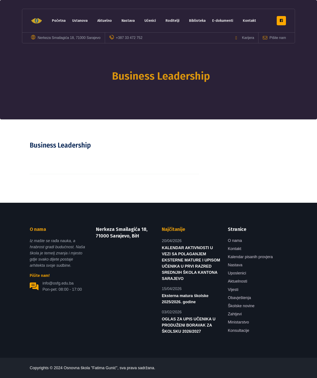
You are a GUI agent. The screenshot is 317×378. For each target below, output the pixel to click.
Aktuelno (104, 20)
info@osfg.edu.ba (58, 283)
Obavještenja (239, 298)
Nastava (128, 20)
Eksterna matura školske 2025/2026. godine (185, 299)
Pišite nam (277, 38)
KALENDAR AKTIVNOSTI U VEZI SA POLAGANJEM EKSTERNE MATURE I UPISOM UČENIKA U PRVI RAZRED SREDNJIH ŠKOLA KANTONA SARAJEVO (191, 263)
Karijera (248, 38)
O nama (235, 240)
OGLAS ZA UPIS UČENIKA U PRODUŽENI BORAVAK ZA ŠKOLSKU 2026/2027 (189, 325)
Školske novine (241, 306)
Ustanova (80, 20)
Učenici (150, 20)
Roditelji (172, 20)
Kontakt (249, 20)
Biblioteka (197, 20)
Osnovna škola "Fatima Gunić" (90, 368)
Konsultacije (238, 330)
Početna (59, 20)
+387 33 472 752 (129, 38)
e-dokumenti (222, 20)
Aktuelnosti (237, 281)
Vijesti (233, 289)
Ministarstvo (238, 322)
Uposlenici (237, 273)
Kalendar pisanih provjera (250, 257)
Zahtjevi (235, 314)
